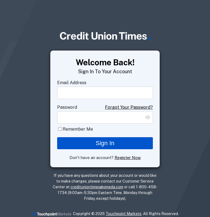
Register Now (128, 157)
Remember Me (78, 129)
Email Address (71, 82)
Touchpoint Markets (123, 214)
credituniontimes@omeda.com (97, 187)
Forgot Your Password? (129, 107)
